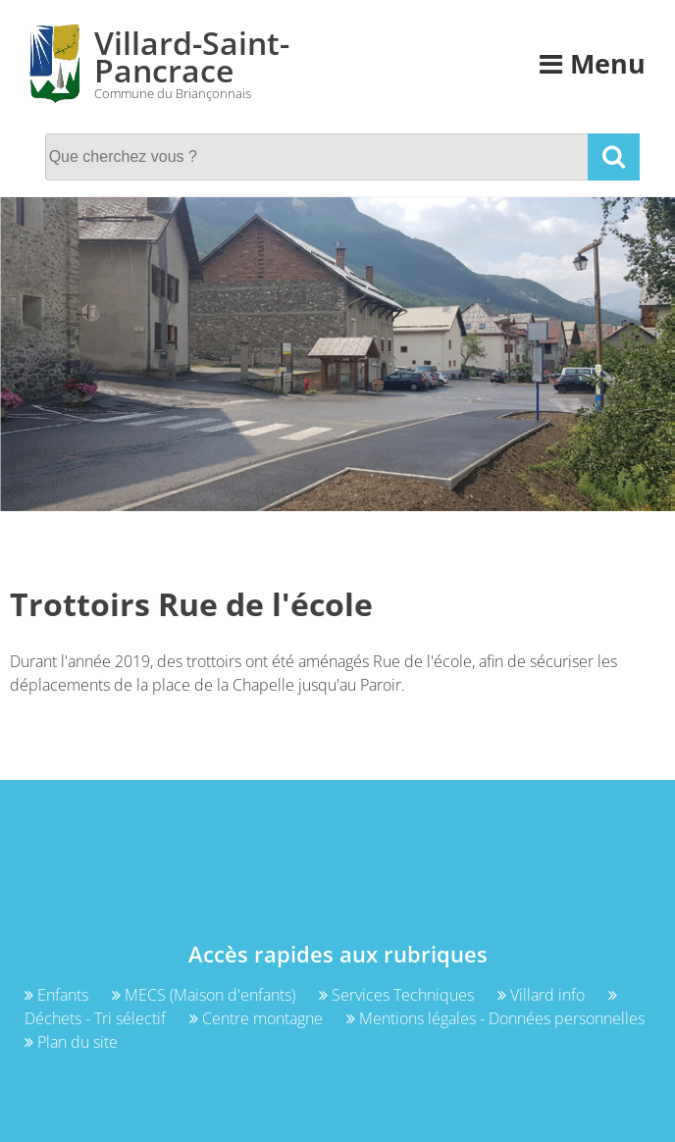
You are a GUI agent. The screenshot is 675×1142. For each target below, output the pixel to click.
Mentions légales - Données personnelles (495, 1018)
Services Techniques (398, 995)
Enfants (58, 995)
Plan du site (71, 1042)
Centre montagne (258, 1018)
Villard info (543, 995)
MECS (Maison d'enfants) (205, 995)
